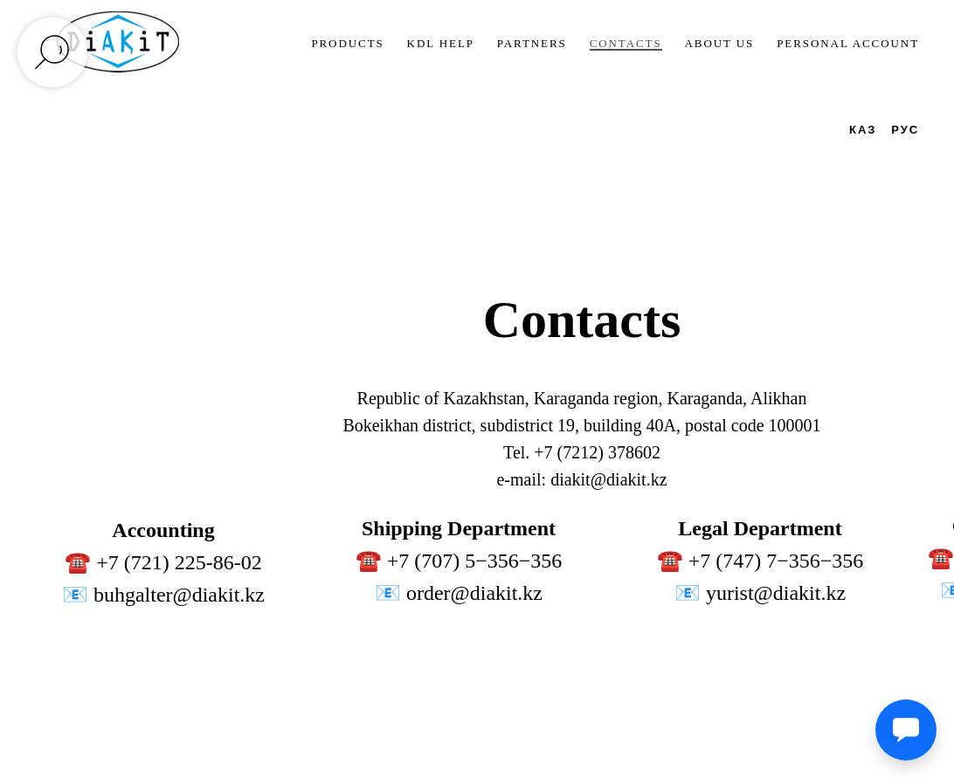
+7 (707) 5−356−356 (475, 560)
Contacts (626, 43)
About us (720, 43)
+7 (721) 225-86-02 (179, 562)
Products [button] (347, 43)
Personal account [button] (848, 43)
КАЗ (862, 129)
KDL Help (440, 43)
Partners (532, 43)
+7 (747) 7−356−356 (776, 560)
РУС (905, 129)
